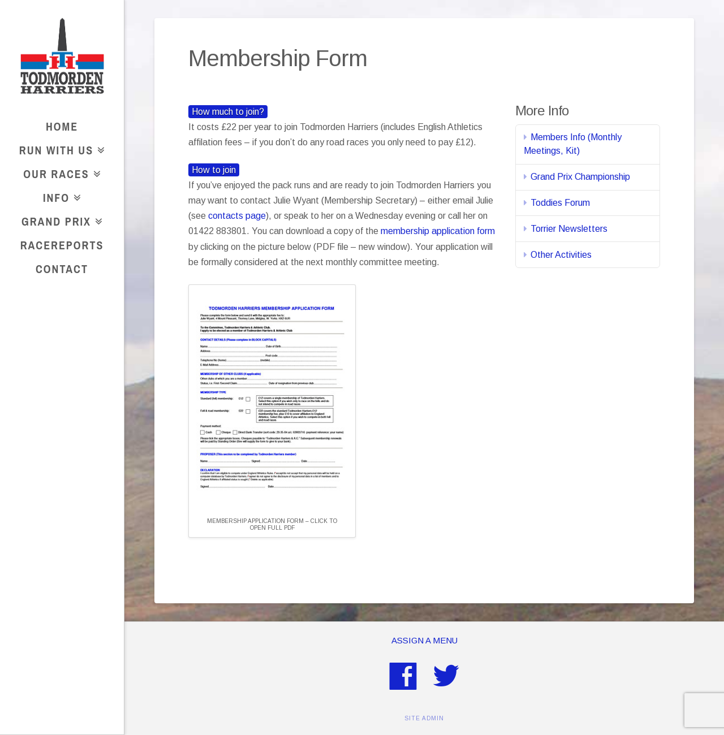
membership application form (438, 231)
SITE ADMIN (424, 718)
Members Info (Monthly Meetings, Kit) (573, 143)
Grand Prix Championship (580, 176)
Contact (62, 268)
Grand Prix (59, 219)
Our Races (59, 172)
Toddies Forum (560, 202)
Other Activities (561, 255)
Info (59, 196)
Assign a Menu (424, 640)
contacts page (237, 215)
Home (62, 126)
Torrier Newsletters (569, 229)
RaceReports (62, 245)
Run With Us (59, 148)
